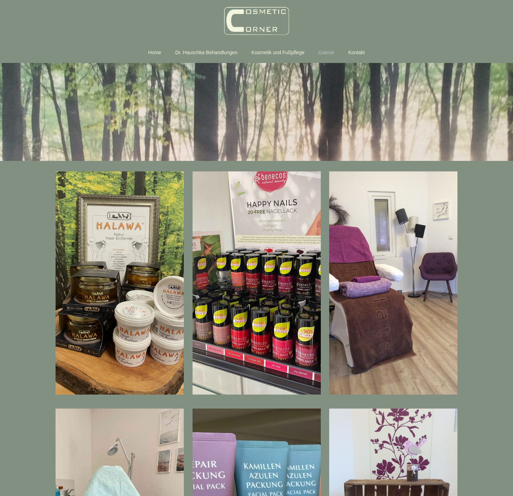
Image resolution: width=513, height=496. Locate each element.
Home (154, 52)
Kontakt (356, 52)
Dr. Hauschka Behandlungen (206, 52)
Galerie (326, 52)
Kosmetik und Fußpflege (278, 52)
